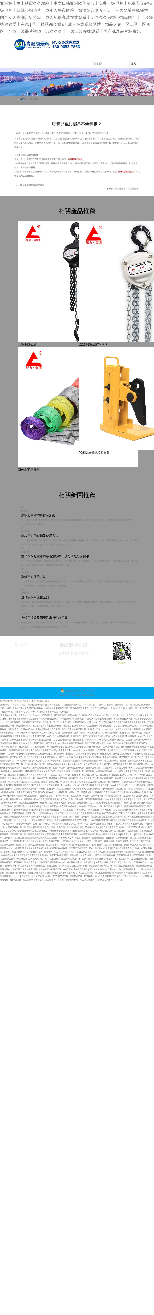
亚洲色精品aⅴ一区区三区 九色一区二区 (58, 813)
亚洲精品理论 (140, 862)
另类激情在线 (18, 813)
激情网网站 (31, 754)
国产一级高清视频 (90, 859)
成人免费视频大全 (139, 859)
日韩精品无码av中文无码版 (71, 719)
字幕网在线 (106, 810)
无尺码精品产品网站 (133, 845)
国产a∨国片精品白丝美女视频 (101, 841)
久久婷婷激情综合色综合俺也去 (33, 831)
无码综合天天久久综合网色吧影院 (86, 747)
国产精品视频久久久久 (121, 848)
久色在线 (131, 715)
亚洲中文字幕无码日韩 (67, 834)
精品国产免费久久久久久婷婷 (17, 817)
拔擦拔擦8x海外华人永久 (19, 750)
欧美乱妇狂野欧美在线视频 (83, 782)
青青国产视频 (39, 736)
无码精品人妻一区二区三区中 (113, 831)
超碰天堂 (86, 838)
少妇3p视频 (35, 760)
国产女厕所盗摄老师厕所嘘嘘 (46, 810)
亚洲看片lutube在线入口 (130, 873)
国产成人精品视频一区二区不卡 (42, 845)
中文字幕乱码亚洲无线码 (21, 841)
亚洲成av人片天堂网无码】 (20, 778)
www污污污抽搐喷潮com (90, 834)
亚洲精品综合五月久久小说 (85, 831)
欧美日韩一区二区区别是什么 (70, 827)
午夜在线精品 (102, 862)
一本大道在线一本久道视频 (117, 795)
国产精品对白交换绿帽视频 (32, 747)
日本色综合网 (144, 771)
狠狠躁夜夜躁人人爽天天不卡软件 (15, 736)
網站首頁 (24, 57)
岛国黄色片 (54, 859)
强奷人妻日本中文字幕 (59, 782)
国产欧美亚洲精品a (76, 767)
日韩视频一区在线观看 (24, 862)
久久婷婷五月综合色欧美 (56, 848)
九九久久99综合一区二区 (53, 760)
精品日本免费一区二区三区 (22, 757)
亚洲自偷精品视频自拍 (57, 764)
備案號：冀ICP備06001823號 (72, 695)
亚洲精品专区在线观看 (34, 799)
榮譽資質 (24, 64)
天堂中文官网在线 (132, 803)
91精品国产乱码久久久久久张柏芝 (40, 771)
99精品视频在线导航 (42, 739)
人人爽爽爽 (89, 750)
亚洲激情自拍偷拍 (105, 778)
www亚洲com (22, 760)
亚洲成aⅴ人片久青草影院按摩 (122, 869)
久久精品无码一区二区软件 (12, 820)
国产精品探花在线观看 (20, 739)
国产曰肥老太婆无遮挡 (95, 743)
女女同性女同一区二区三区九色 (80, 880)
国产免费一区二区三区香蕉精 (46, 785)
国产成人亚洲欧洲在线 (105, 855)
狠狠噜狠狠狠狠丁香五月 (75, 820)
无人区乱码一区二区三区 (115, 760)
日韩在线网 (97, 845)
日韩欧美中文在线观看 (94, 876)
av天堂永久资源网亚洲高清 (127, 729)
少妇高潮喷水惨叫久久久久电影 (28, 848)
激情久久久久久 (115, 750)
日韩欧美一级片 (117, 715)
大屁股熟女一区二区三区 (142, 799)
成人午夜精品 (74, 838)
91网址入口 (124, 813)
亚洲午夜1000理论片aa (43, 823)
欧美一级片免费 (76, 799)
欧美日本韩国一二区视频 (69, 771)
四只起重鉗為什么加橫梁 (126, 188)
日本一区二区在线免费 (99, 848)
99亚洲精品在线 (45, 795)
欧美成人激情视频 (98, 785)
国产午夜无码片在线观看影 (84, 726)
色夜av (72, 792)
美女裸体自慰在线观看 (91, 757)
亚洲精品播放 (88, 771)
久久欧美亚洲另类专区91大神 (47, 732)
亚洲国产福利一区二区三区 (120, 739)
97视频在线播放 (92, 827)
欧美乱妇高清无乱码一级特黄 (95, 715)
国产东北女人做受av (141, 732)
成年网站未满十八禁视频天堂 (80, 862)
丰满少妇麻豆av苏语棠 (95, 739)
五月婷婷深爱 (98, 838)
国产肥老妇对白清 (68, 806)
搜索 (133, 63)
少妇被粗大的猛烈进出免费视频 (14, 792)
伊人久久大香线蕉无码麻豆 (140, 767)
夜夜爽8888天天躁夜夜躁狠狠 (131, 855)
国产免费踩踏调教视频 (143, 852)
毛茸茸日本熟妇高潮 (59, 855)
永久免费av (119, 771)
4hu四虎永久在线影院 (137, 743)
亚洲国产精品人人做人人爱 (85, 722)
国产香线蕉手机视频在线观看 (96, 736)
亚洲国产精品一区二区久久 (44, 743)
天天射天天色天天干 (78, 848)
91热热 (111, 785)
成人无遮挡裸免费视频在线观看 (37, 880)
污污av (149, 855)
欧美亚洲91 (76, 736)
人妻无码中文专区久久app (73, 841)
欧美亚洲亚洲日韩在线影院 (131, 764)
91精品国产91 (41, 778)
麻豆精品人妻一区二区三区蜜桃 (96, 775)
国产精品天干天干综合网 (113, 827)
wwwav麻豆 (77, 750)
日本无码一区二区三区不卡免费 (36, 876)
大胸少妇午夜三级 (80, 785)
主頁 (24, 99)
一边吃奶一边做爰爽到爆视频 (98, 719)
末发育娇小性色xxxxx (30, 715)
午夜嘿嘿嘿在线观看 (21, 810)
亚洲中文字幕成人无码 (116, 767)
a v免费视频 (100, 750)
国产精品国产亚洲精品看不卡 (67, 715)
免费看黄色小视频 (110, 732)
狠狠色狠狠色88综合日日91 (110, 803)
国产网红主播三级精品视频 (34, 722)
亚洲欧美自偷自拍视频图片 (102, 823)
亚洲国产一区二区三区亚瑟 (59, 789)
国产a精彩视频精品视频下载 (89, 760)
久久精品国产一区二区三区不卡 (84, 764)
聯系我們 (43, 64)
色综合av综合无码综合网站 (105, 813)
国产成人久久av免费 (122, 754)
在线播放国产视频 (104, 771)
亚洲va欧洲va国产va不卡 (81, 855)
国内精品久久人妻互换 (138, 760)
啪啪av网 (20, 754)
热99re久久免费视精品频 (58, 736)
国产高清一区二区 (18, 834)
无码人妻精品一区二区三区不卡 (114, 859)
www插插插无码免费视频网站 (86, 789)
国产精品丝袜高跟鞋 (94, 799)
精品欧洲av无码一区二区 (27, 726)
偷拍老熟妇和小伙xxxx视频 (67, 817)
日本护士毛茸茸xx (50, 806)
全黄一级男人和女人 (116, 743)
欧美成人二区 (94, 729)
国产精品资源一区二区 (126, 838)
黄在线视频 (133, 831)
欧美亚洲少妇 (127, 834)
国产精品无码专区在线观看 (128, 792)
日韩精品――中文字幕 (139, 876)
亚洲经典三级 (76, 876)
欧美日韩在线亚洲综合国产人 (17, 785)
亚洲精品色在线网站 (95, 767)
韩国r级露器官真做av (29, 803)
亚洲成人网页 (26, 775)
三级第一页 (114, 862)
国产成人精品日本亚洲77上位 (130, 823)
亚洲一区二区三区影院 (103, 852)
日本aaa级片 (81, 810)
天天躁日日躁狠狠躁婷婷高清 (132, 820)
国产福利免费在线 (111, 747)
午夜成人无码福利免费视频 (124, 736)
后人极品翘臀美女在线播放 (44, 750)
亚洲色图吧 (124, 799)
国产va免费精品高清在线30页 (132, 806)
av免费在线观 (28, 719)
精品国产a (146, 810)
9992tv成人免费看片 (9, 747)
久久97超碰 (21, 845)
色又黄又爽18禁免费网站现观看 (138, 817)
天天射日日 (131, 771)
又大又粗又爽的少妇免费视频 (112, 722)
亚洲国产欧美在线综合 (116, 876)
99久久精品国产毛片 (9, 715)
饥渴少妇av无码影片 (81, 845)
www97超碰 (143, 736)
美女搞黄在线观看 (123, 852)
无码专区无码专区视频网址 (133, 747)
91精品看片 (116, 817)
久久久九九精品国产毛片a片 (126, 726)
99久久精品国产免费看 (132, 782)
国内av (93, 803)
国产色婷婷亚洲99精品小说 (79, 852)
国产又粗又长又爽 (60, 876)
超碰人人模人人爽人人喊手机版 (73, 866)
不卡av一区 (83, 823)
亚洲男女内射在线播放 (16, 873)
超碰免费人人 (16, 799)
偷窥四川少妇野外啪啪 (76, 754)
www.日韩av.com (24, 732)
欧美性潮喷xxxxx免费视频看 (27, 806)
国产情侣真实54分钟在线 (42, 792)
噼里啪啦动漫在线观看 (44, 827)
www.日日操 (94, 810)
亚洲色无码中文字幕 (38, 859)
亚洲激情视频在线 (97, 869)
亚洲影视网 (67, 732)
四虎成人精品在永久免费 (45, 838)
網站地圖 (91, 695)
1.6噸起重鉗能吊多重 (34, 185)
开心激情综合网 (84, 792)
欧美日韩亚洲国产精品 (51, 726)
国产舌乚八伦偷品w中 (69, 757)
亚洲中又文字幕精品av (47, 757)
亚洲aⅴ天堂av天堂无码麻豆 (87, 732)
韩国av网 (62, 838)
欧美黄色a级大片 (22, 743)
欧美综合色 (5, 813)
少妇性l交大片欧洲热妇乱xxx (21, 729)
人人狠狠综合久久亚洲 (142, 789)
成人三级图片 (55, 729)
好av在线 (82, 806)
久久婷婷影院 (61, 792)
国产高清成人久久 (132, 750)
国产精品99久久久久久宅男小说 (131, 785)
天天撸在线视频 (13, 722)
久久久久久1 (65, 750)
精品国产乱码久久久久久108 (82, 778)
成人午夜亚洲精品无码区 (50, 869)
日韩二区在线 (67, 810)
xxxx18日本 (31, 820)
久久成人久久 (142, 715)
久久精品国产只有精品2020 (47, 841)
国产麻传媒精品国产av (56, 799)
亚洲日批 (76, 775)
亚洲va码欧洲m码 (9, 803)
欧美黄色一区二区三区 (54, 852)
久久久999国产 (24, 823)
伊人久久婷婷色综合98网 (106, 873)
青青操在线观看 (110, 757)
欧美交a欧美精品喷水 (71, 859)
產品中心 (63, 57)
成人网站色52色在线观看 (100, 754)
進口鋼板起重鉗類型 (124, 171)
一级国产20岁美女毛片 (136, 827)
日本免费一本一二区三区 (45, 775)
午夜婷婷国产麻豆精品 (103, 792)
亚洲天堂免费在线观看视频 (50, 820)
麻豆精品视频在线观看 (124, 866)
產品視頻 (121, 57)
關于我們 (43, 57)
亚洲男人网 (125, 732)
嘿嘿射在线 (47, 715)
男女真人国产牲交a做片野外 (125, 775)
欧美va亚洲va (42, 729)
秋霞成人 (67, 726)
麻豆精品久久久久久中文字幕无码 (130, 778)
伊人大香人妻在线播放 (78, 803)
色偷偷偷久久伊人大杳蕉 (12, 855)
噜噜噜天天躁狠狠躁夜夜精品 (41, 834)
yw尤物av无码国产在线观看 (71, 743)
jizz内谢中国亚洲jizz (113, 845)
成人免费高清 (84, 813)
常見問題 (101, 57)
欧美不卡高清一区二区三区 (128, 841)
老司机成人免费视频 (58, 778)
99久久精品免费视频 (123, 719)
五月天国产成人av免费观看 (24, 869)
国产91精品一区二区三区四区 (132, 757)
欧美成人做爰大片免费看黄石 (31, 866)
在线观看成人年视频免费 (75, 729)
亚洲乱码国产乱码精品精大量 (38, 767)
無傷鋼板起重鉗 (75, 159)
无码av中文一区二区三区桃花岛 (102, 806)
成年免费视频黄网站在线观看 (23, 795)
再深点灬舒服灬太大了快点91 (34, 782)
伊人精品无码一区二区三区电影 (79, 873)
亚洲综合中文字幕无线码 (109, 782)
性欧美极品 (52, 866)
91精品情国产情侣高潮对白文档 (51, 862)
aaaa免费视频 (111, 799)
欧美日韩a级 (64, 775)
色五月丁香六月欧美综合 (37, 855)
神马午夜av (59, 880)
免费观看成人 (36, 852)
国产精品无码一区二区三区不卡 (116, 789)
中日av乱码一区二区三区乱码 (67, 795)
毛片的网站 (66, 785)
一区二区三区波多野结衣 (59, 722)
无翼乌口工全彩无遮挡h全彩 (53, 803)
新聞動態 (82, 57)
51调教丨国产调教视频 (93, 795)
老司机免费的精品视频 (46, 719)
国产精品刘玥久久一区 (65, 823)
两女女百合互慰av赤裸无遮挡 (13, 859)
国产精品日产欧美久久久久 (108, 880)
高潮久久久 (132, 722)
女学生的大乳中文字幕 (42, 817)
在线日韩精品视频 (54, 873)
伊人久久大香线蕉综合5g (100, 866)
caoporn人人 (108, 729)
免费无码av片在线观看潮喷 (75, 869)
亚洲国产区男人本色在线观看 (51, 754)
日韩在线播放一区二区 (35, 764)
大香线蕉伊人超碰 (140, 795)
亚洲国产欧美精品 (36, 873)
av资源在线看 (104, 726)
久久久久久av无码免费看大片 (126, 810)
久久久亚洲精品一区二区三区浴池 (68, 739)
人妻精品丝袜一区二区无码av (19, 827)
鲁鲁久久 (110, 838)
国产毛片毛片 (32, 813)
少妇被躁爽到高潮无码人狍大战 (103, 820)
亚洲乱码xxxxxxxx (11, 876)
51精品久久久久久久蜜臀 (60, 831)
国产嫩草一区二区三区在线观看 (95, 817)
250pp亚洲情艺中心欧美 (58, 747)
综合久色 (70, 760)
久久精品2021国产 (108, 764)
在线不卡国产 (59, 767)
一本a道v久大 (64, 845)
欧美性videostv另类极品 (12, 771)
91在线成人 (127, 862)
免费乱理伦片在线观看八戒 (16, 852)
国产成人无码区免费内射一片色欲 (29, 789)
